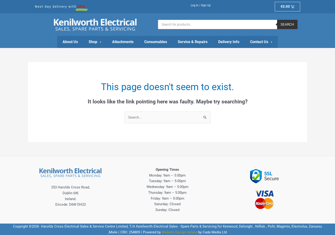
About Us (70, 42)
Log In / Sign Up (201, 5)
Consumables (155, 42)
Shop (95, 42)
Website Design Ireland (179, 232)
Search (287, 24)
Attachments (123, 42)
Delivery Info (228, 42)
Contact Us (261, 42)
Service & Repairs (193, 42)
